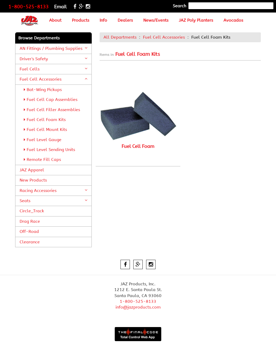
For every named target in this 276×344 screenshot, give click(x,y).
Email (60, 7)
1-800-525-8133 (28, 7)
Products (80, 20)
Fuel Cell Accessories (53, 79)
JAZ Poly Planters (196, 20)
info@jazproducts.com (138, 307)
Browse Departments (39, 37)
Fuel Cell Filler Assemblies (52, 109)
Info (103, 20)
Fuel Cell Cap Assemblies (50, 99)
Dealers (125, 20)
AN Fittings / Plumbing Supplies (53, 48)
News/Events (155, 20)
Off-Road (29, 231)
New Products (33, 180)
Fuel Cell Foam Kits (45, 119)
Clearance (30, 241)
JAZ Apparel (32, 169)
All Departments (120, 37)
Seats (53, 200)
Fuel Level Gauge (42, 139)
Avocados (233, 20)
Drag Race (30, 221)
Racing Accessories (53, 190)
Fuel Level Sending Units (49, 149)
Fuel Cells (53, 68)
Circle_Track (32, 210)
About (55, 20)
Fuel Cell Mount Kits (45, 129)
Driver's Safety (53, 58)
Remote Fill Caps (42, 159)
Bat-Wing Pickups (43, 89)
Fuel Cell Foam (138, 146)
